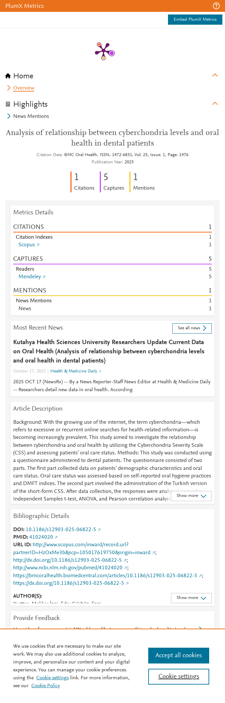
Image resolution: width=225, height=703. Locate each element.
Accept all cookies (178, 655)
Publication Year (107, 162)
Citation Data (49, 155)
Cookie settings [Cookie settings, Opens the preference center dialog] (178, 676)
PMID (20, 537)
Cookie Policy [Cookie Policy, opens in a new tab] (45, 686)
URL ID (21, 545)
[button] (216, 6)
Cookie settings (52, 678)
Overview (23, 88)
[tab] (112, 74)
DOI (18, 529)
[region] (112, 666)
